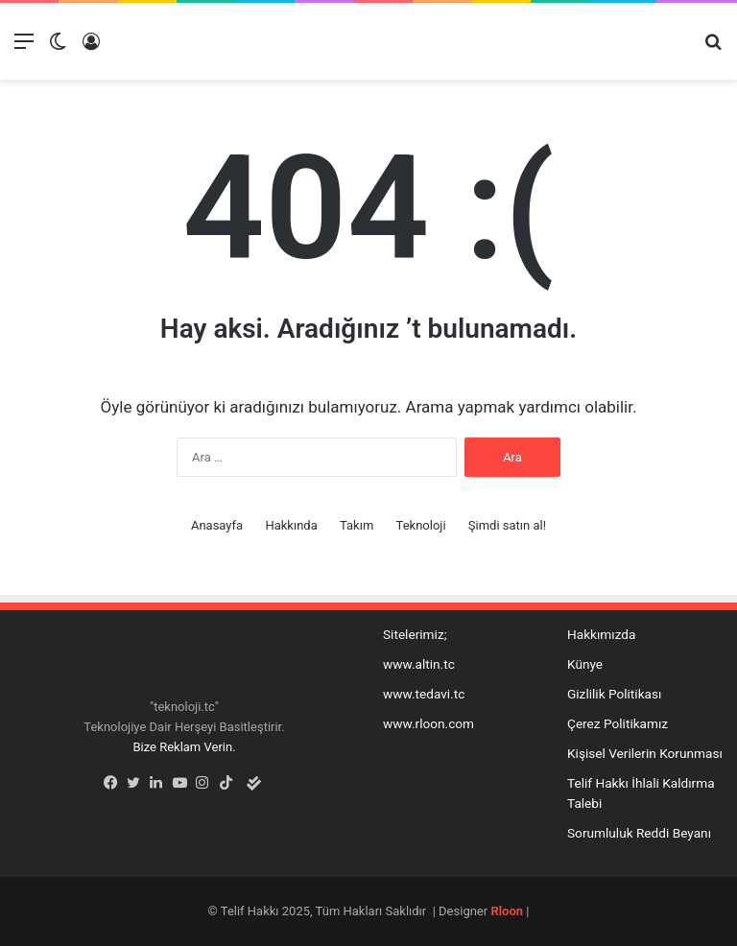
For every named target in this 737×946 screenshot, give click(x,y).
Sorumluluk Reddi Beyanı (639, 832)
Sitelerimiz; (415, 634)
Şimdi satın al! (507, 525)
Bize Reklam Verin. (183, 747)
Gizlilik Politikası (614, 693)
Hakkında (291, 525)
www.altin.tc (419, 664)
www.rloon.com (428, 723)
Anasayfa (217, 525)
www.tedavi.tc (423, 693)
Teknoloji (421, 525)
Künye (585, 664)
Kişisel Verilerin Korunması (645, 753)
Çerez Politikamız (617, 723)
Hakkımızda (601, 634)
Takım (356, 525)
